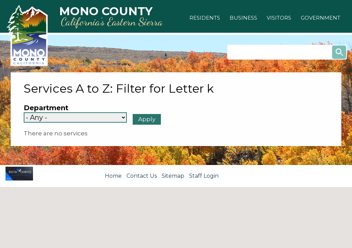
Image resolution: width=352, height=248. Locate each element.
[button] (204, 17)
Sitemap (173, 176)
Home (113, 176)
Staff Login (204, 176)
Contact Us (141, 176)
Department (46, 108)
